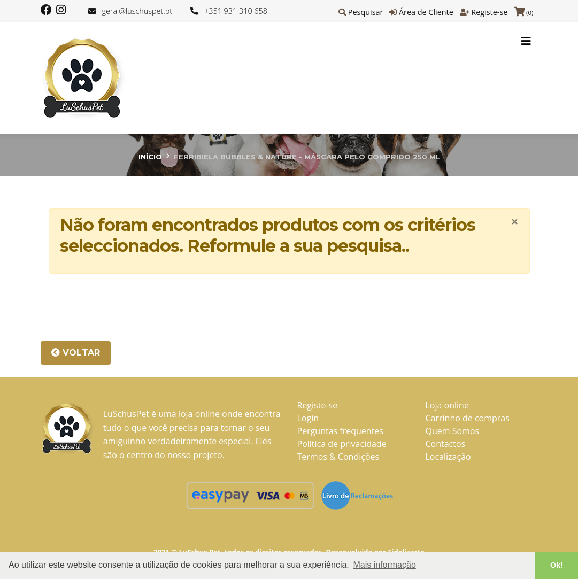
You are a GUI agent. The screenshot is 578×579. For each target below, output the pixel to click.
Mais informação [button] (384, 564)
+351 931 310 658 (235, 11)
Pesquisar (365, 12)
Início (150, 156)
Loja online (447, 405)
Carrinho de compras (468, 418)
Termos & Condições (338, 456)
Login (308, 418)
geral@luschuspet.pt (137, 11)
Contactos (446, 444)
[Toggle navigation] (526, 41)
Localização (448, 456)
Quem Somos (453, 431)
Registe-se (489, 12)
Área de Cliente (426, 12)
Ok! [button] (556, 565)
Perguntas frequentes (340, 431)
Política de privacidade (342, 444)
